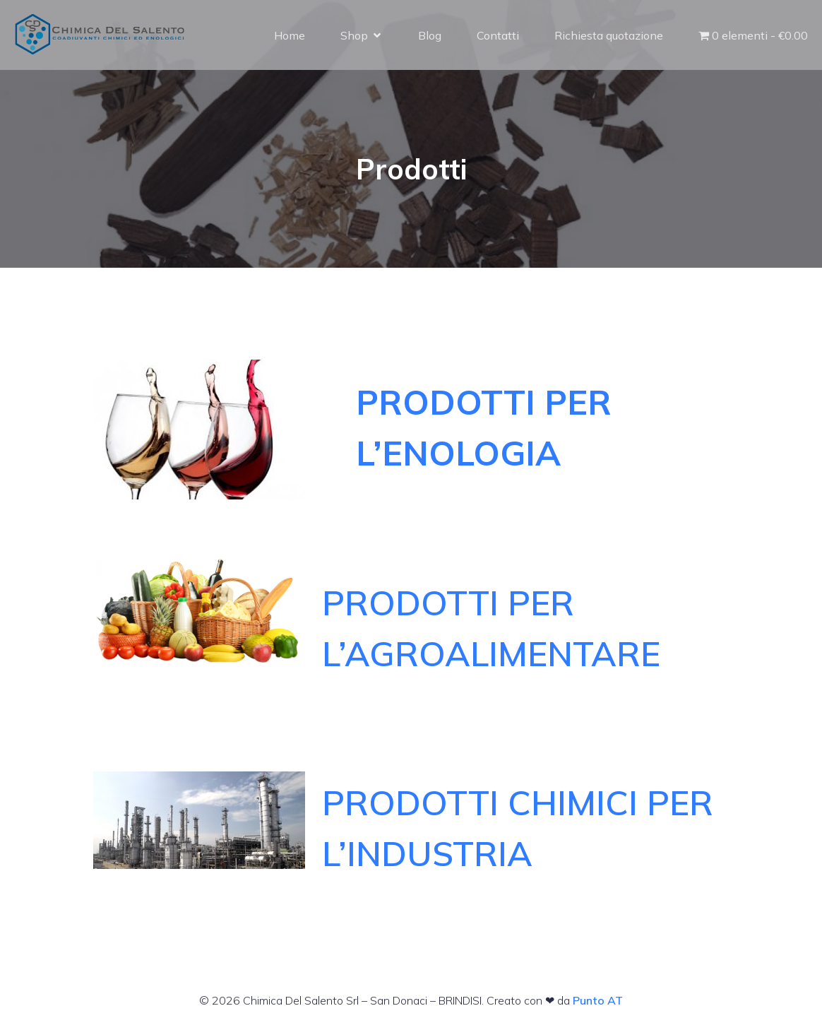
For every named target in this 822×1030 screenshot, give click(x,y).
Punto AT (598, 1000)
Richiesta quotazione (608, 35)
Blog (429, 35)
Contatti (498, 35)
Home (289, 35)
